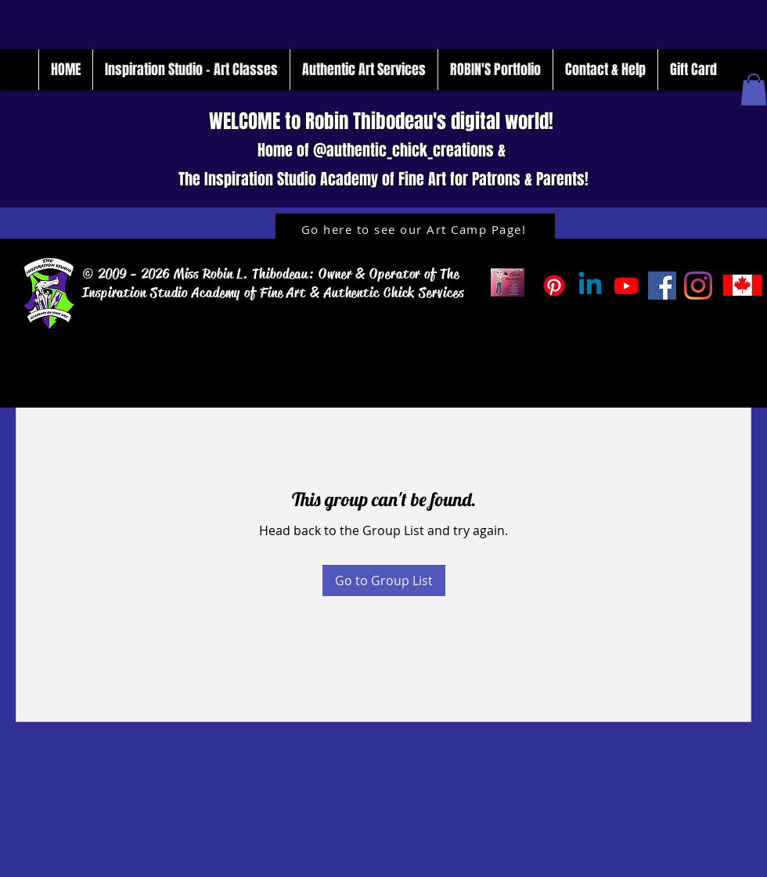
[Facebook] (662, 285)
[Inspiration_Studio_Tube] (626, 285)
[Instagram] (698, 285)
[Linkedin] (590, 285)
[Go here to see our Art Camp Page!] (415, 229)
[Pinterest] (554, 285)
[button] (753, 90)
